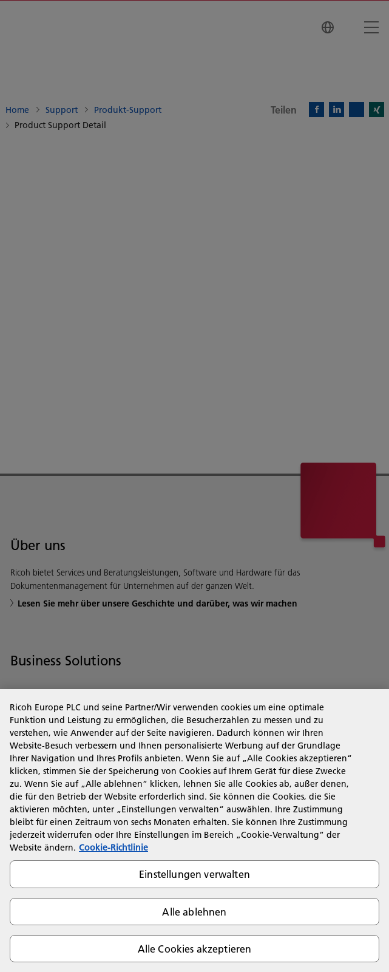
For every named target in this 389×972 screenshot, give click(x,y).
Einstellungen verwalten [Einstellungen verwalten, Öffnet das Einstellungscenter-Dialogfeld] (194, 874)
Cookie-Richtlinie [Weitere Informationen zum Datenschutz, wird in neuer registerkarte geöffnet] (113, 847)
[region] (194, 830)
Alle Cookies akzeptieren (195, 948)
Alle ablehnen (194, 911)
